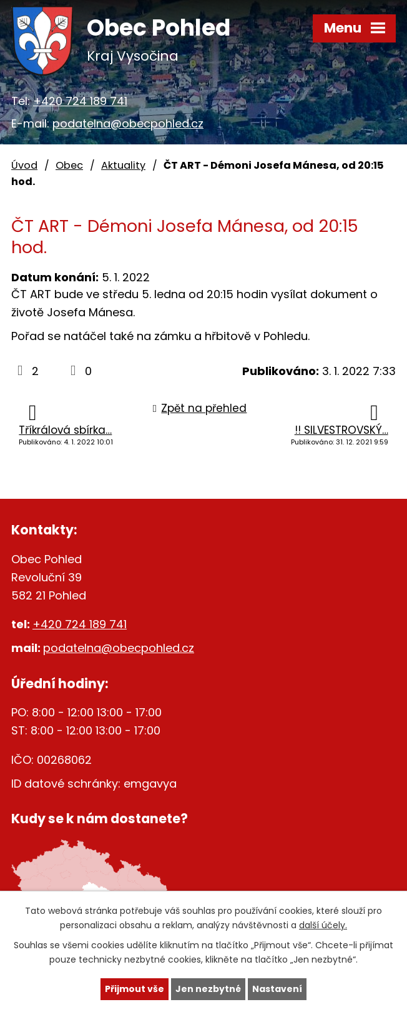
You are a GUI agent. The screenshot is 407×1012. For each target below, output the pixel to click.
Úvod (24, 165)
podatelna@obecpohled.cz (127, 123)
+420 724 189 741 (80, 101)
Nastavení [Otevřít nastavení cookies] (277, 989)
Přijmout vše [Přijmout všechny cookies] (134, 989)
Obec (69, 165)
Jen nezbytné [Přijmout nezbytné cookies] (208, 989)
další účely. (323, 925)
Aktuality (123, 165)
